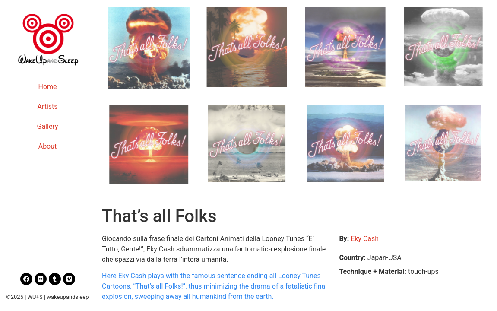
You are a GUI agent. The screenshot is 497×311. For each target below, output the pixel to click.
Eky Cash (365, 239)
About (47, 146)
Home (47, 87)
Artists (47, 106)
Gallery (47, 126)
